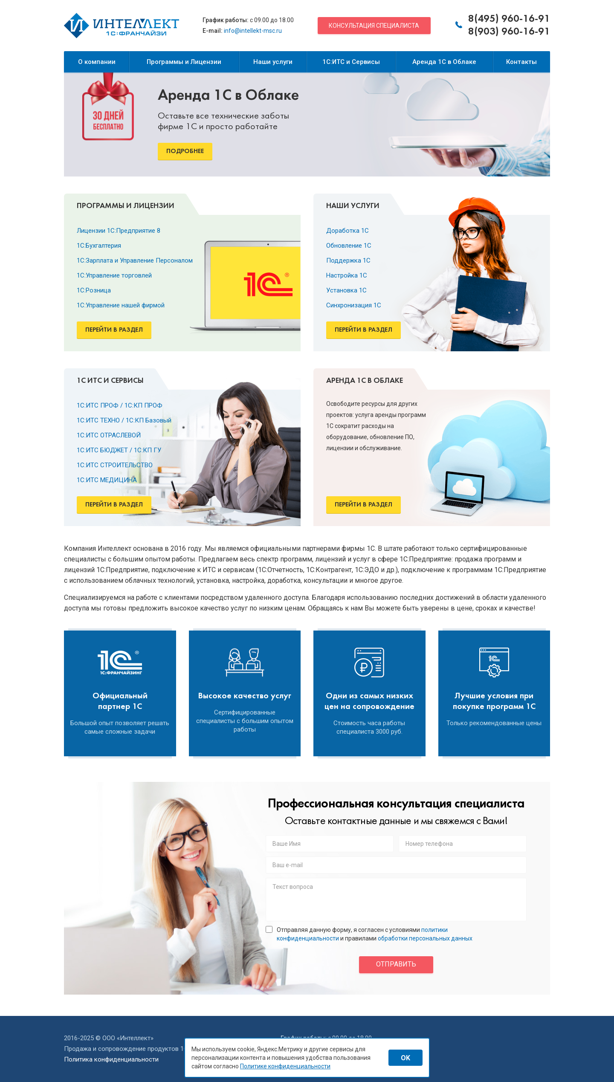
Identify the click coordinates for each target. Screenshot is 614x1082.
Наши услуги (273, 62)
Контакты (521, 62)
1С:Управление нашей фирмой (121, 305)
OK (405, 1058)
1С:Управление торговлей (114, 275)
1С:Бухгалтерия (99, 245)
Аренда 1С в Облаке (444, 62)
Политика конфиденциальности (111, 1059)
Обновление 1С (348, 245)
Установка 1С (346, 290)
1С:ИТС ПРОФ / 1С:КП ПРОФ (119, 405)
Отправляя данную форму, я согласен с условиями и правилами (369, 934)
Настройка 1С (346, 275)
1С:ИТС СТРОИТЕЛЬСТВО (115, 465)
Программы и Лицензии (184, 62)
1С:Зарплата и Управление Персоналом (135, 260)
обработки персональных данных (425, 938)
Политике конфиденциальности (285, 1066)
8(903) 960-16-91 (509, 32)
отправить (396, 964)
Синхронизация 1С (353, 305)
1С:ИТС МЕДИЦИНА (107, 480)
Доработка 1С (347, 230)
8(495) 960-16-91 (509, 19)
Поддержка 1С (348, 260)
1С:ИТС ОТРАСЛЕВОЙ (109, 435)
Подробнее (185, 151)
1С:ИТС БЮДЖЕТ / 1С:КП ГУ (119, 450)
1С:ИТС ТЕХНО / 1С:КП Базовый (124, 420)
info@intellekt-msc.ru (253, 30)
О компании (97, 62)
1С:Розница (94, 290)
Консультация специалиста (374, 25)
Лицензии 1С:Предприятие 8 (118, 230)
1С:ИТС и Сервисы (351, 62)
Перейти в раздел (114, 330)
